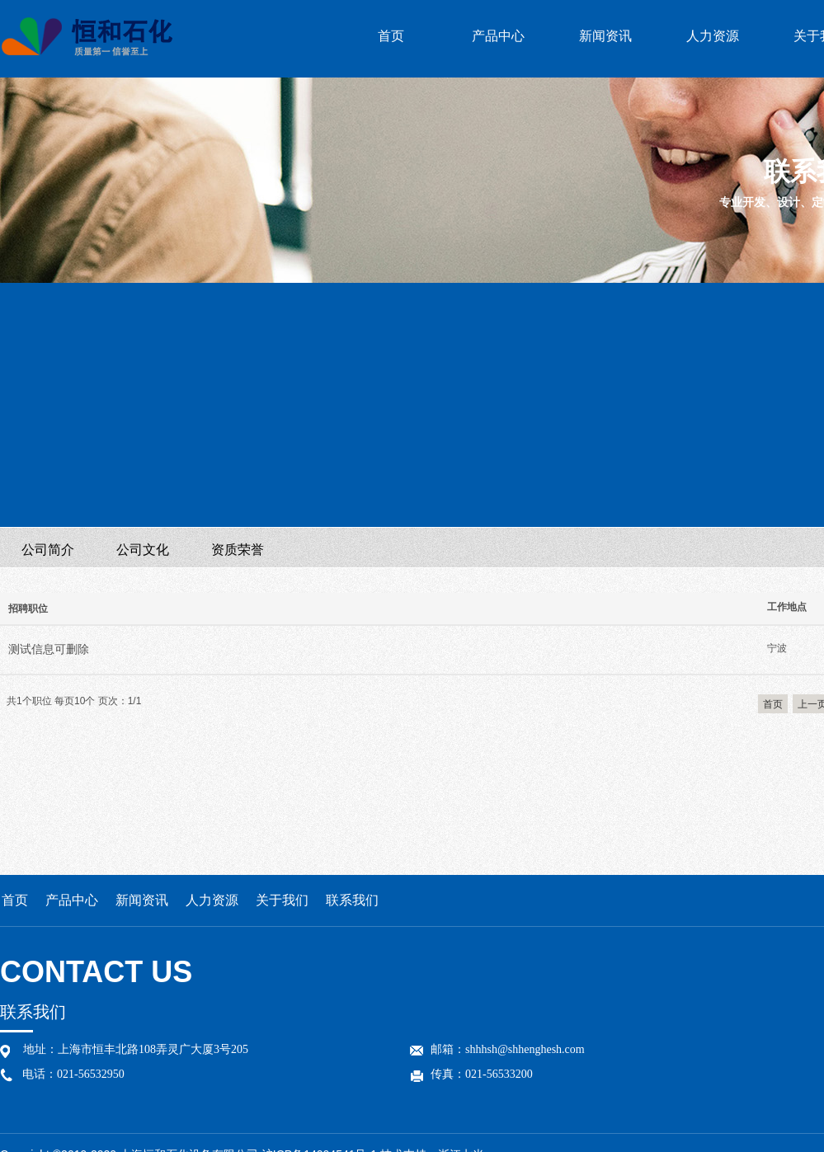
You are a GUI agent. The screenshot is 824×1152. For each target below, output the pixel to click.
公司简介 (47, 550)
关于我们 (282, 900)
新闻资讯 (605, 36)
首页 (391, 36)
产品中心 (498, 36)
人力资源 (712, 36)
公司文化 (142, 550)
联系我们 (352, 900)
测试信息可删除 (48, 649)
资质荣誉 (237, 550)
